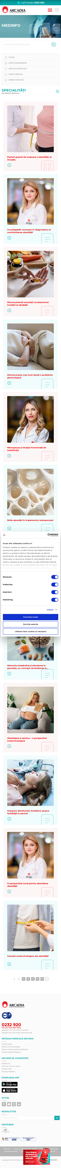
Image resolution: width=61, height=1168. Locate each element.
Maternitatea (7, 1044)
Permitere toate (30, 617)
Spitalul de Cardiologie (11, 1047)
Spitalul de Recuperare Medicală (15, 1049)
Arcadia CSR (6, 1069)
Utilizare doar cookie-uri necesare (30, 631)
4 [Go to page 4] (32, 979)
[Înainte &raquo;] (47, 979)
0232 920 (39, 2)
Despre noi (6, 1063)
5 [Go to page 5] (37, 979)
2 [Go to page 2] (23, 979)
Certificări (7, 1149)
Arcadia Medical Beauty (11, 1052)
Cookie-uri (51, 1151)
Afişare (50, 610)
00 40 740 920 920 (11, 1027)
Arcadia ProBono (8, 1071)
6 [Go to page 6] (42, 979)
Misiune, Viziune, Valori (11, 1066)
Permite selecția (30, 624)
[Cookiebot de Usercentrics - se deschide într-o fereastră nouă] (47, 534)
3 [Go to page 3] (28, 979)
